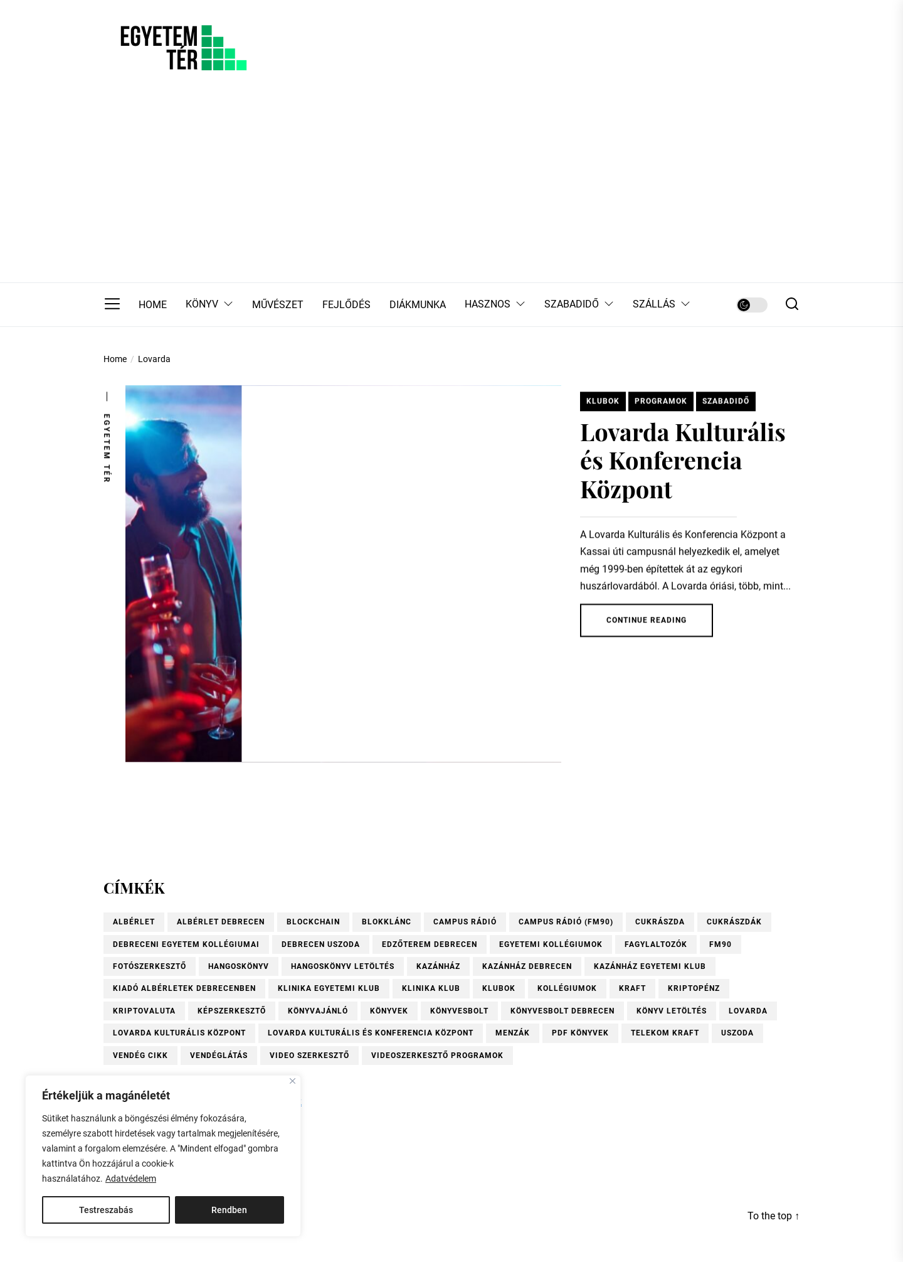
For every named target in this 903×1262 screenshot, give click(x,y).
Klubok (603, 406)
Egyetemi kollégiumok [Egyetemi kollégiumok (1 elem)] (551, 944)
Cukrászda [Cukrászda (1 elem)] (660, 921)
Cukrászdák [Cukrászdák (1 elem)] (734, 921)
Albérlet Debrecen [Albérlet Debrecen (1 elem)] (221, 921)
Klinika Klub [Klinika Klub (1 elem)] (431, 988)
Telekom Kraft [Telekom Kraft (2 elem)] (665, 1033)
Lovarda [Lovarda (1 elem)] (748, 1011)
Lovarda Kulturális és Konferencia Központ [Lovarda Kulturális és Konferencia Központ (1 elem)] (370, 1033)
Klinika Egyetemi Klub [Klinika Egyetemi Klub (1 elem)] (329, 988)
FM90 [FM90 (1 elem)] (720, 944)
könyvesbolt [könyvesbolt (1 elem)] (459, 1011)
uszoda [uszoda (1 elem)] (737, 1033)
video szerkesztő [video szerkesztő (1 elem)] (309, 1055)
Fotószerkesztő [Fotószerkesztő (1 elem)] (149, 966)
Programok (661, 406)
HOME (153, 305)
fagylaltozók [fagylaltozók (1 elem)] (656, 944)
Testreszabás (106, 1210)
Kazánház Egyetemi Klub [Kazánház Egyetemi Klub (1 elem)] (650, 966)
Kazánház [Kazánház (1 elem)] (438, 966)
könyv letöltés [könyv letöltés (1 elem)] (671, 1011)
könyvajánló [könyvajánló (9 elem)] (318, 1011)
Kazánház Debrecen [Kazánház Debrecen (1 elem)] (527, 966)
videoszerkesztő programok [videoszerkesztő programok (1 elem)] (437, 1055)
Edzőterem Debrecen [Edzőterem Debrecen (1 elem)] (429, 944)
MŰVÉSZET (278, 305)
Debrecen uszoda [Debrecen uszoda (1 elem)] (321, 944)
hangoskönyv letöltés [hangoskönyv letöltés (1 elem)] (342, 966)
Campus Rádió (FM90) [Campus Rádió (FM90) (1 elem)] (566, 921)
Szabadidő (725, 406)
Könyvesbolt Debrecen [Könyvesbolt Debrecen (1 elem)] (562, 1011)
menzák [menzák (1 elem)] (512, 1033)
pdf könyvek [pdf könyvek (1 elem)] (580, 1033)
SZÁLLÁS (661, 305)
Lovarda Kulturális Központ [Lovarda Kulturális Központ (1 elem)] (179, 1033)
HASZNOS (495, 305)
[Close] (292, 1081)
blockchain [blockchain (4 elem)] (313, 921)
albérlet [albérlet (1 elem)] (134, 921)
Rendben (229, 1210)
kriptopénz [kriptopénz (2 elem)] (694, 988)
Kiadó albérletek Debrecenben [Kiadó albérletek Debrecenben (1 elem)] (184, 988)
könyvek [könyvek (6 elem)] (389, 1011)
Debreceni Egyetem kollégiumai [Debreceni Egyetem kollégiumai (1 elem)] (186, 944)
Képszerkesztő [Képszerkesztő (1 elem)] (232, 1011)
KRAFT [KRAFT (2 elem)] (632, 988)
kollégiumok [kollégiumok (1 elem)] (567, 988)
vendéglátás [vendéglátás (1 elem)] (219, 1055)
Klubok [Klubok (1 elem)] (498, 988)
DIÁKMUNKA (417, 305)
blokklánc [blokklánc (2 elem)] (386, 921)
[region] (163, 1156)
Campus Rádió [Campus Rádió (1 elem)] (465, 921)
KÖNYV (209, 305)
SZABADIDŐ (579, 305)
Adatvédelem (130, 1179)
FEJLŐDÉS (346, 305)
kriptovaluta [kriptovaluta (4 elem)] (144, 1011)
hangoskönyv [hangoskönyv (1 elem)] (238, 966)
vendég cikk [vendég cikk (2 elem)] (140, 1055)
